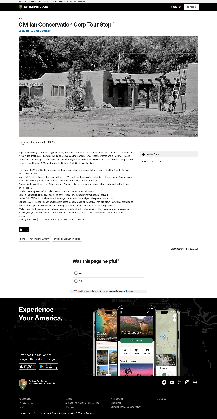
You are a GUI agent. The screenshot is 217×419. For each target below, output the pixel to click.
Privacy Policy (26, 402)
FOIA (21, 406)
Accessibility (25, 398)
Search (175, 7)
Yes (80, 273)
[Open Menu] (191, 7)
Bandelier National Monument (35, 30)
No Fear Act (117, 398)
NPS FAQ (69, 406)
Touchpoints (130, 291)
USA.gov (161, 398)
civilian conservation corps (67, 238)
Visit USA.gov (86, 413)
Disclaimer (116, 402)
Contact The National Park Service (82, 402)
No (80, 280)
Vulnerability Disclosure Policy (126, 406)
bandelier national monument (34, 238)
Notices (68, 398)
